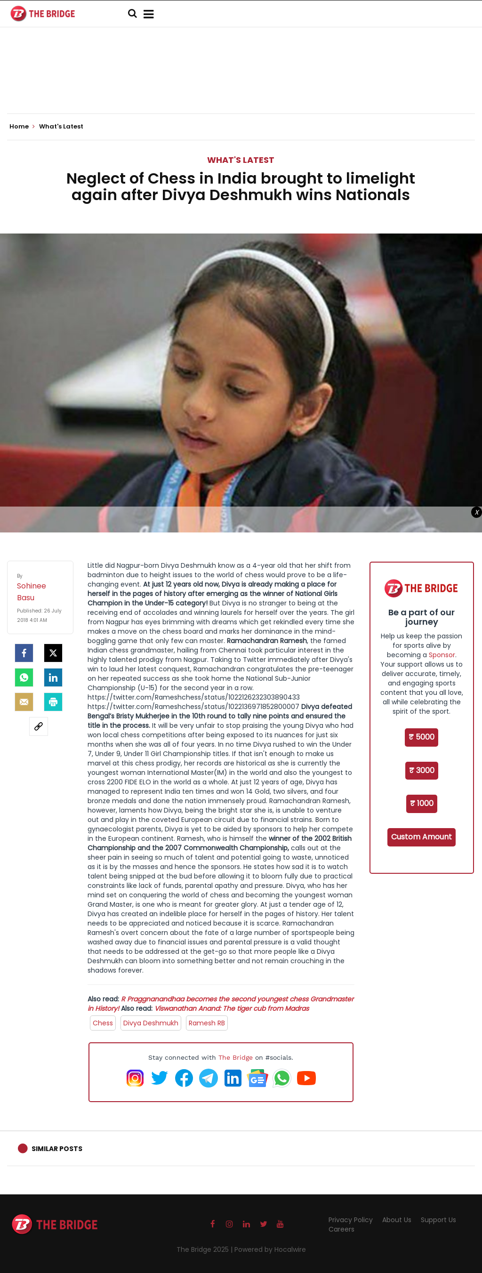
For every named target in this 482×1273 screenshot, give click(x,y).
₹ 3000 (421, 770)
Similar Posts (57, 1148)
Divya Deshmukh (150, 1023)
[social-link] (38, 726)
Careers (341, 1229)
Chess (103, 1023)
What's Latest (240, 160)
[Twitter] (53, 653)
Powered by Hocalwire (270, 1249)
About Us (396, 1220)
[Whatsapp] (24, 677)
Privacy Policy (351, 1220)
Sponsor (442, 655)
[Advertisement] (241, 84)
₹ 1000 (422, 803)
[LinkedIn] (53, 677)
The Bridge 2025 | (205, 1249)
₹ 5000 (421, 737)
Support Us (438, 1220)
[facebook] (24, 653)
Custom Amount (421, 836)
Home (22, 126)
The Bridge (235, 1057)
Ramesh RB (207, 1023)
